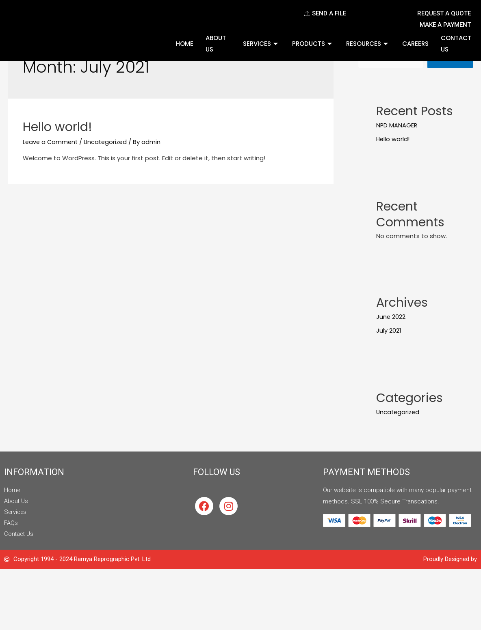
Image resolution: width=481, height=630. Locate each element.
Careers (415, 43)
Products (313, 43)
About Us (216, 44)
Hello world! (57, 126)
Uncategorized (108, 142)
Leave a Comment (51, 142)
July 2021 (388, 331)
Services (261, 43)
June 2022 (391, 317)
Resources (368, 43)
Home (184, 43)
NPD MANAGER (397, 126)
